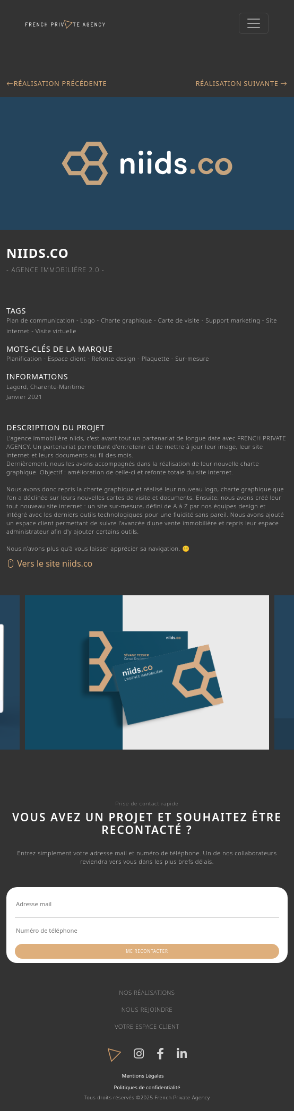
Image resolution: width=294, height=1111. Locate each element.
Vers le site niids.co (49, 563)
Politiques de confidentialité (147, 1087)
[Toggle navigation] (254, 23)
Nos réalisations (147, 992)
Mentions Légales (142, 1075)
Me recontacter (147, 951)
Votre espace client (147, 1026)
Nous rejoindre (147, 1009)
